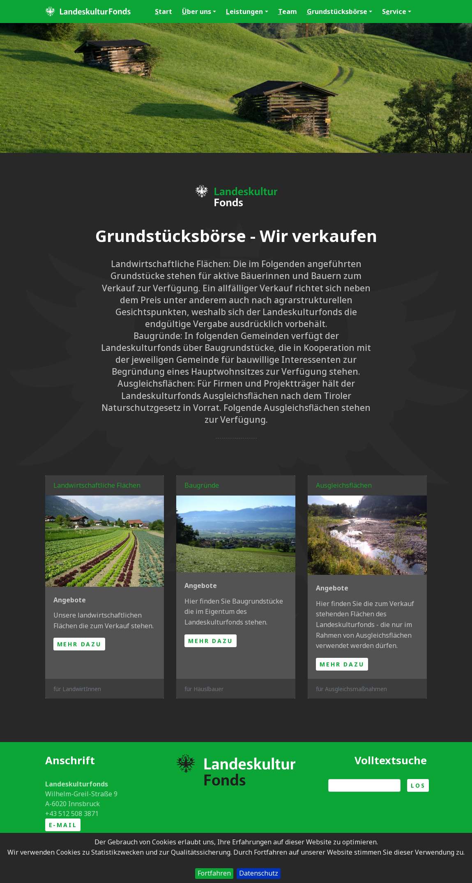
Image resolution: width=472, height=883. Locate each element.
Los (418, 785)
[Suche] (364, 785)
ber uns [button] (199, 11)
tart (163, 11)
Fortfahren (214, 873)
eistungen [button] (247, 11)
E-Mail (63, 825)
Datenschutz (258, 873)
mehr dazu (79, 644)
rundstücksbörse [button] (339, 11)
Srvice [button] (396, 11)
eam (287, 11)
